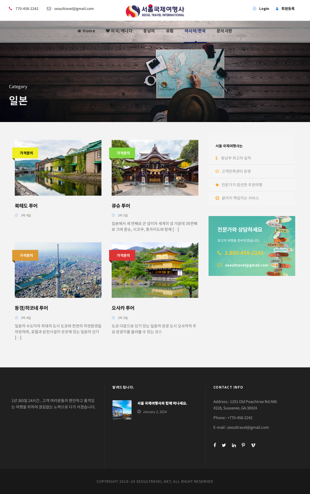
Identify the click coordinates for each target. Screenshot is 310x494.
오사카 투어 (123, 307)
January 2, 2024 (155, 411)
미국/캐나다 (119, 31)
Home (86, 31)
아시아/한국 (195, 31)
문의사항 (224, 31)
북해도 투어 (26, 205)
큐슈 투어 (121, 205)
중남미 (149, 31)
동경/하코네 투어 (31, 307)
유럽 (170, 31)
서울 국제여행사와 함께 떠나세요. (162, 403)
